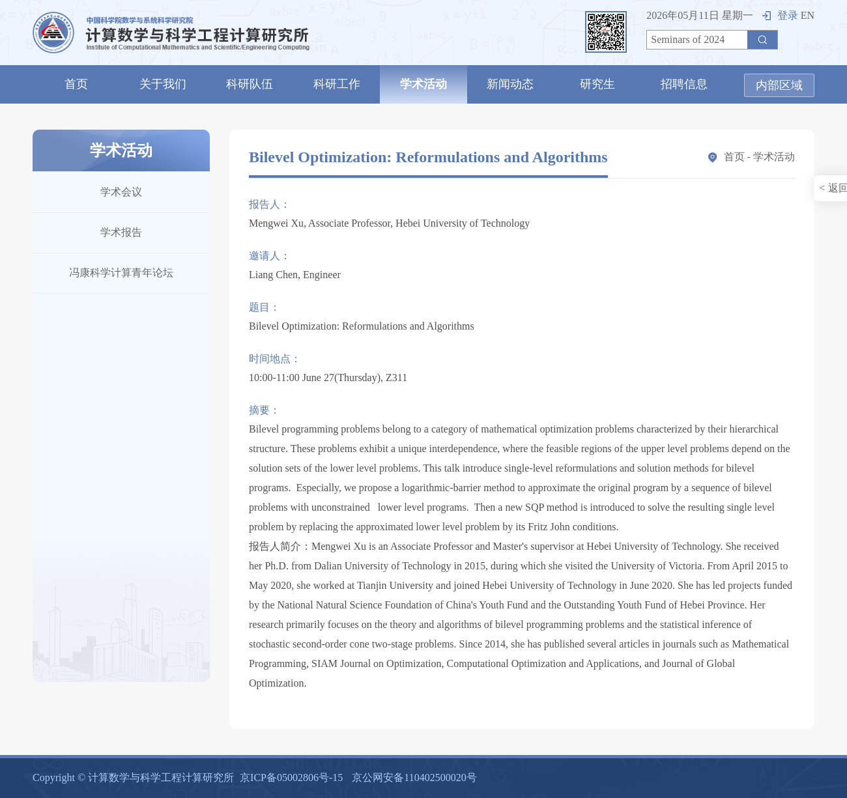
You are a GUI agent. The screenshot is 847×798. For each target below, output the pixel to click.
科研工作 (336, 84)
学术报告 (121, 232)
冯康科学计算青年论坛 (121, 272)
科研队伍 (249, 84)
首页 (76, 84)
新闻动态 (510, 84)
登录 (780, 15)
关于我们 (162, 84)
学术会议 (121, 191)
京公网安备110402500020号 (414, 777)
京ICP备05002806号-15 (291, 777)
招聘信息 (684, 84)
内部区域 (779, 85)
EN (807, 15)
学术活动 (423, 84)
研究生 (597, 84)
